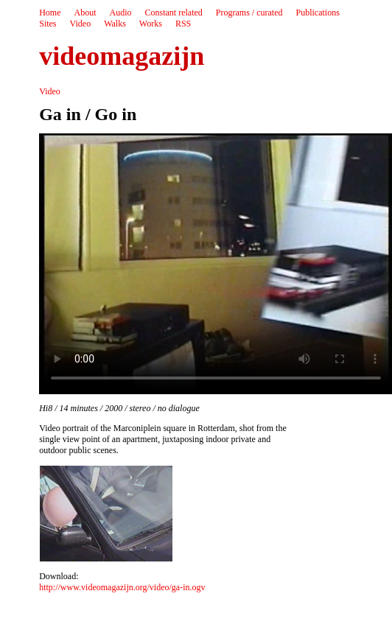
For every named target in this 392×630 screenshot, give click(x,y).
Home (49, 12)
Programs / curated (249, 12)
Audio (121, 12)
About (85, 12)
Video (80, 23)
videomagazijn (121, 56)
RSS (183, 23)
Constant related (174, 12)
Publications (317, 12)
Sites (47, 23)
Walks (115, 23)
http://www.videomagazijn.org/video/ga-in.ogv (122, 587)
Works (150, 23)
